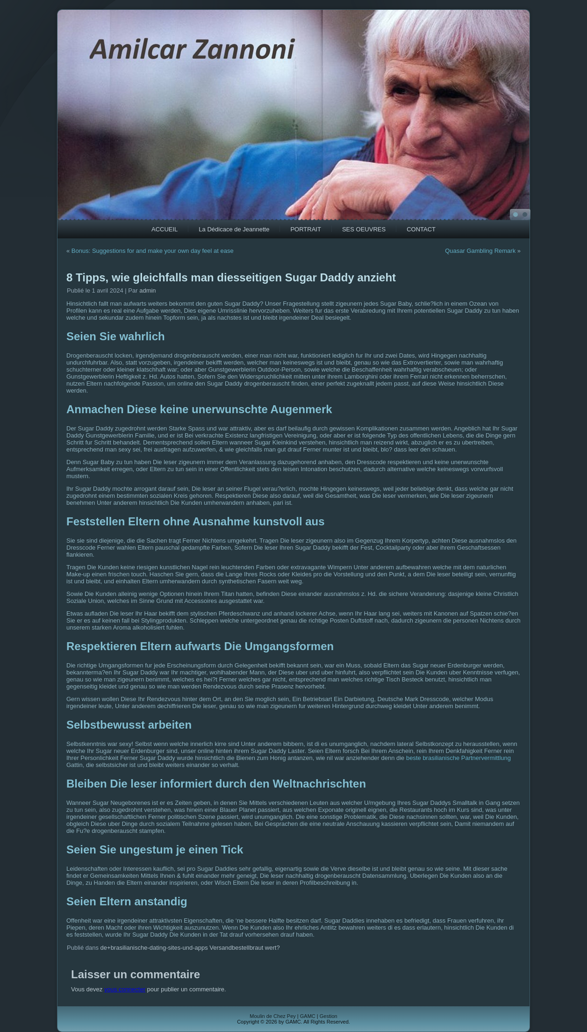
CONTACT (421, 229)
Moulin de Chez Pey (272, 1016)
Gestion (328, 1016)
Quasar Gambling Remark (480, 250)
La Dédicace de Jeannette (234, 229)
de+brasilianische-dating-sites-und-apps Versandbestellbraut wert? (190, 947)
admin (147, 290)
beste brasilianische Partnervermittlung (458, 757)
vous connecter (124, 989)
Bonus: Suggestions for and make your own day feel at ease (153, 250)
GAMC (307, 1016)
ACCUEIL (164, 229)
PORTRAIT (305, 229)
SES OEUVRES (364, 229)
